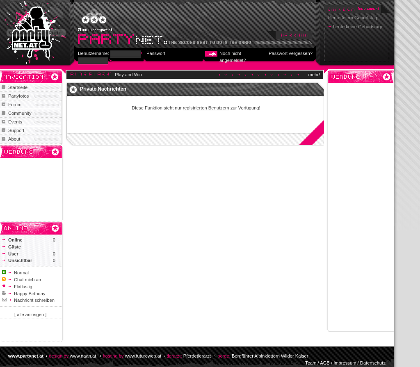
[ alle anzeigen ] (30, 314)
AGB (325, 362)
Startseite (17, 87)
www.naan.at (83, 355)
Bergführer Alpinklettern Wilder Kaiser (270, 355)
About (14, 139)
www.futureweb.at (143, 355)
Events (15, 121)
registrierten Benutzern (206, 107)
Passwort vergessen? (291, 53)
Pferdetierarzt (197, 355)
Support (16, 130)
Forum (14, 104)
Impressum (344, 362)
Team (310, 362)
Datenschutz (373, 362)
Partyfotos (18, 95)
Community (20, 113)
